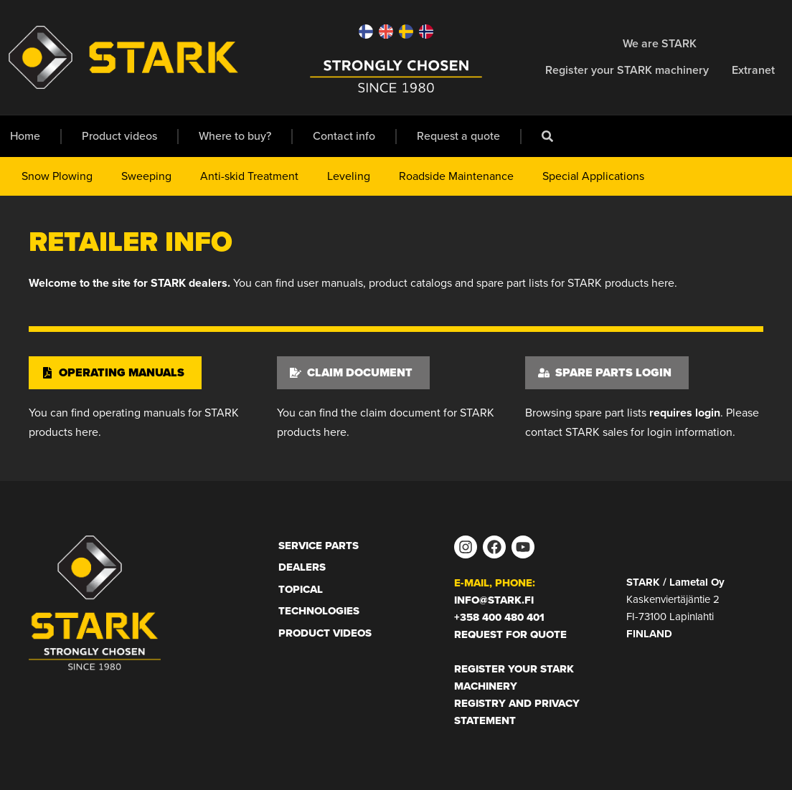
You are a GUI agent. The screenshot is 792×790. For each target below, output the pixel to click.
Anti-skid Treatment (249, 176)
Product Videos (325, 633)
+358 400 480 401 (499, 617)
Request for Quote (510, 634)
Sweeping (146, 176)
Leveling (348, 176)
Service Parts (318, 545)
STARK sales (596, 432)
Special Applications (593, 176)
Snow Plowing (57, 176)
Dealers (302, 567)
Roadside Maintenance (456, 176)
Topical (300, 589)
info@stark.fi (494, 600)
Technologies (318, 611)
